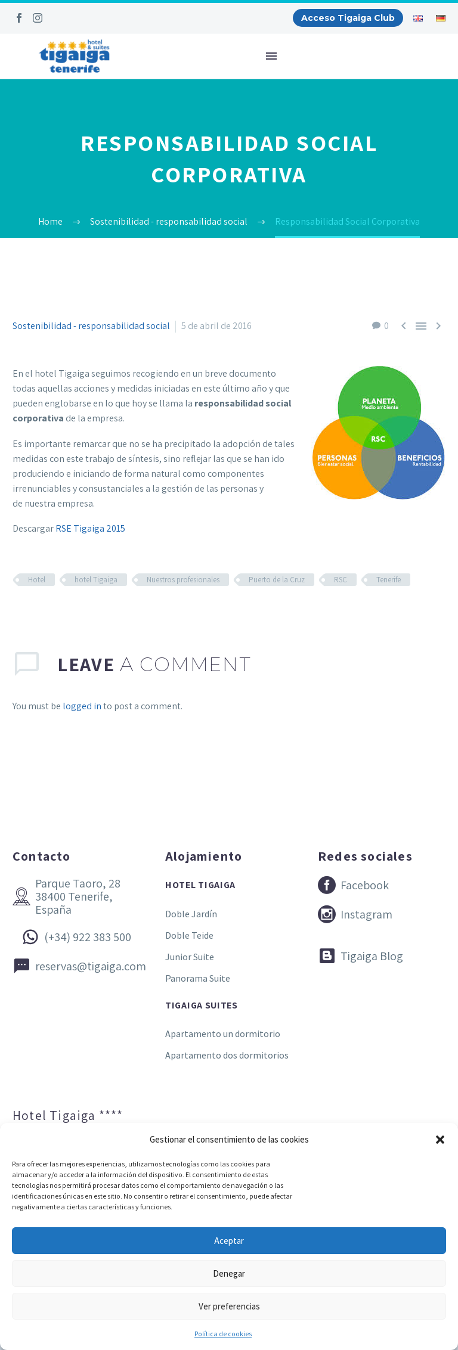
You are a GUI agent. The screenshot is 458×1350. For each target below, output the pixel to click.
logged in (82, 706)
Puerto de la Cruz (277, 580)
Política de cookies (223, 1333)
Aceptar (229, 1240)
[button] (440, 1140)
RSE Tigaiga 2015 (90, 528)
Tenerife (388, 580)
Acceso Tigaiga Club (348, 18)
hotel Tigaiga (96, 580)
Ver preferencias (229, 1306)
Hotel (36, 580)
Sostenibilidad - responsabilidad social (91, 325)
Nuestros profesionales (183, 580)
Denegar (229, 1273)
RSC (340, 580)
